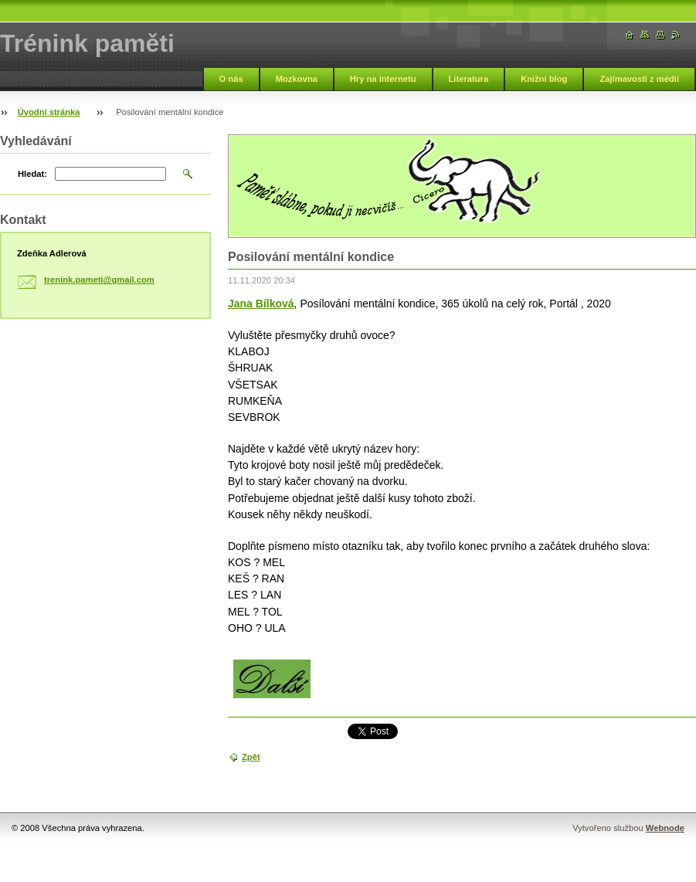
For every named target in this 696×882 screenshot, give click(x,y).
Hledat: (32, 173)
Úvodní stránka (49, 112)
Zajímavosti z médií (639, 78)
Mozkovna (296, 78)
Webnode (665, 828)
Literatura (469, 78)
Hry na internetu (383, 78)
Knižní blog (544, 78)
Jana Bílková (261, 303)
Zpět (251, 757)
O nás (231, 78)
